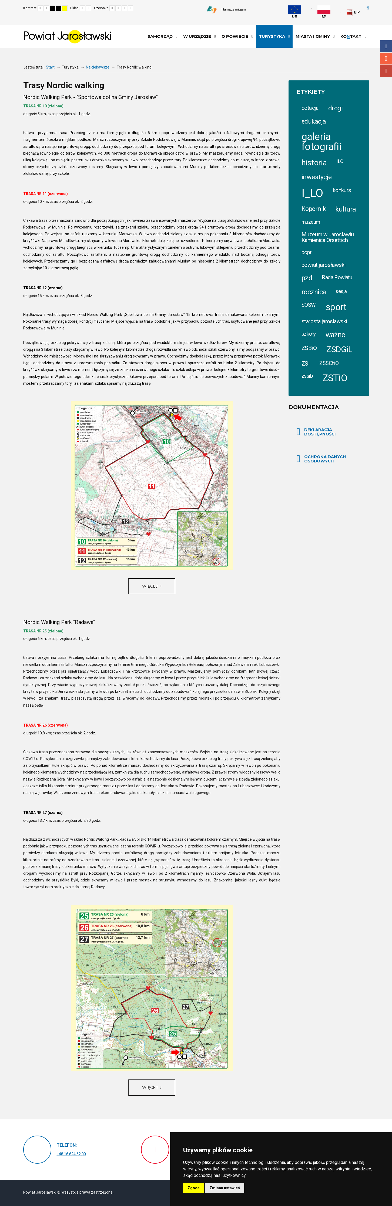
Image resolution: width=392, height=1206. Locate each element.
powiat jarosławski (323, 265)
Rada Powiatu (337, 277)
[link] (353, 12)
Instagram (386, 58)
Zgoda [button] (193, 1188)
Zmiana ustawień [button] (224, 1188)
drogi (335, 108)
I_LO (312, 193)
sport (336, 307)
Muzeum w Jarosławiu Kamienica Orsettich (327, 237)
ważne (335, 335)
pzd (306, 278)
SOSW (308, 305)
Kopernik (313, 209)
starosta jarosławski (324, 321)
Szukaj (368, 8)
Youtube (386, 71)
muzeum (310, 222)
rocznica (313, 292)
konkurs (342, 190)
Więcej (150, 586)
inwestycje (316, 177)
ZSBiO (309, 348)
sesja (341, 291)
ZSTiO (335, 378)
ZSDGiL (339, 349)
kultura (345, 209)
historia (314, 162)
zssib (307, 376)
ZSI (305, 363)
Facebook (386, 46)
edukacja (313, 121)
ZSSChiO (329, 363)
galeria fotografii (321, 141)
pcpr (306, 252)
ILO (339, 161)
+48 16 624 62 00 (71, 1154)
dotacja (310, 108)
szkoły (308, 334)
